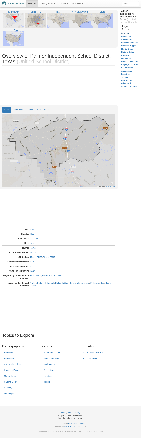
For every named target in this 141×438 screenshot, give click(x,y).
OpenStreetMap (70, 426)
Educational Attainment (93, 352)
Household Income (51, 352)
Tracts (30, 110)
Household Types (11, 370)
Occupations (48, 370)
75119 (33, 257)
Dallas (58, 283)
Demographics (48, 3)
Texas (32, 229)
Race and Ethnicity (12, 364)
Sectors (46, 382)
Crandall (50, 283)
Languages (9, 394)
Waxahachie (56, 275)
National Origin (10, 382)
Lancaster (85, 283)
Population (8, 352)
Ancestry (8, 388)
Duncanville (75, 283)
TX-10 (32, 271)
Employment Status (51, 358)
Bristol (33, 252)
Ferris (38, 275)
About (63, 413)
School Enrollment (91, 358)
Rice (102, 283)
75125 (39, 257)
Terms (69, 413)
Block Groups (43, 110)
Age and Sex (9, 358)
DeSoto (65, 283)
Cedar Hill (41, 283)
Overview (32, 3)
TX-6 (32, 262)
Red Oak (46, 275)
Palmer (33, 248)
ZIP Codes (18, 110)
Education (77, 3)
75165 (52, 257)
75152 (46, 257)
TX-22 (32, 266)
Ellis (32, 234)
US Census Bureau (76, 424)
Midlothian (94, 283)
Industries (47, 376)
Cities (6, 110)
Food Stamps (49, 364)
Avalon (33, 283)
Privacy (77, 413)
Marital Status (10, 376)
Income (64, 3)
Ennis (32, 243)
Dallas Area (35, 238)
